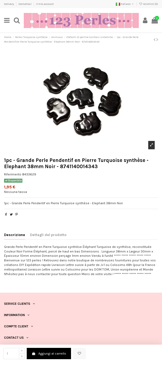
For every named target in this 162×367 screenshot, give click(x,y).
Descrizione (14, 235)
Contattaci (25, 4)
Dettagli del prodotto (48, 235)
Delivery (9, 4)
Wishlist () (148, 4)
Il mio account (45, 4)
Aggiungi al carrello (49, 353)
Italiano (125, 4)
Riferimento (12, 174)
